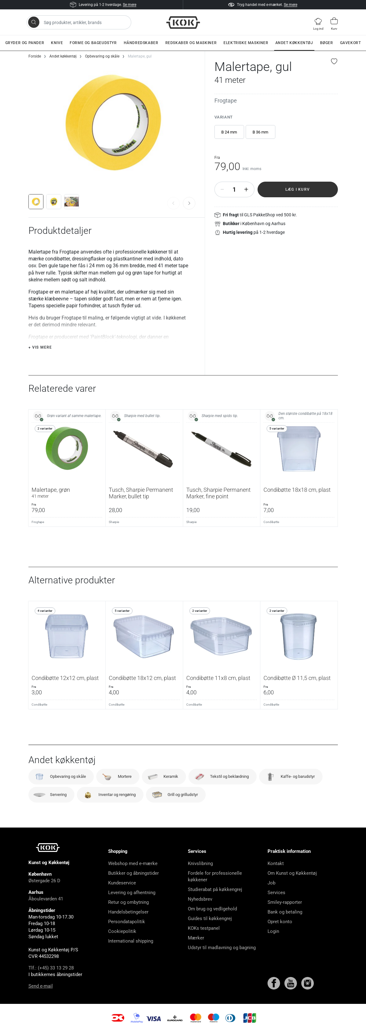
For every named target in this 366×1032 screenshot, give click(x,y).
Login (273, 931)
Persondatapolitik (126, 921)
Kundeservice (122, 883)
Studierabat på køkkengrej (215, 889)
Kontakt (276, 863)
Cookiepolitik (122, 931)
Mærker (196, 938)
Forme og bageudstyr (93, 43)
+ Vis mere (40, 347)
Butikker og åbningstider (133, 873)
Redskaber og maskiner (191, 43)
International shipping (130, 941)
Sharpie (114, 522)
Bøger (326, 43)
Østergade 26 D (44, 880)
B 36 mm (260, 132)
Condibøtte (271, 522)
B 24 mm (229, 132)
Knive (57, 43)
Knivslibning (200, 863)
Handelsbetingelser (128, 912)
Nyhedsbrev (200, 899)
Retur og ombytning (128, 902)
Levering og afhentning (131, 892)
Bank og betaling (285, 912)
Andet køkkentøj (294, 43)
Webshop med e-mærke (133, 863)
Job (271, 883)
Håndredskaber (141, 43)
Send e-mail (40, 986)
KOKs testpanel (204, 928)
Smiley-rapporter (285, 902)
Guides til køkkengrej (210, 918)
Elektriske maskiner (245, 43)
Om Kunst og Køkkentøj (292, 873)
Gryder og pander (24, 43)
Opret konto (280, 921)
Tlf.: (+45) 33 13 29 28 (51, 968)
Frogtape (225, 100)
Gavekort (350, 43)
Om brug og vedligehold (212, 909)
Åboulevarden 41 (45, 899)
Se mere (129, 5)
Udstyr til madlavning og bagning (222, 947)
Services (276, 892)
